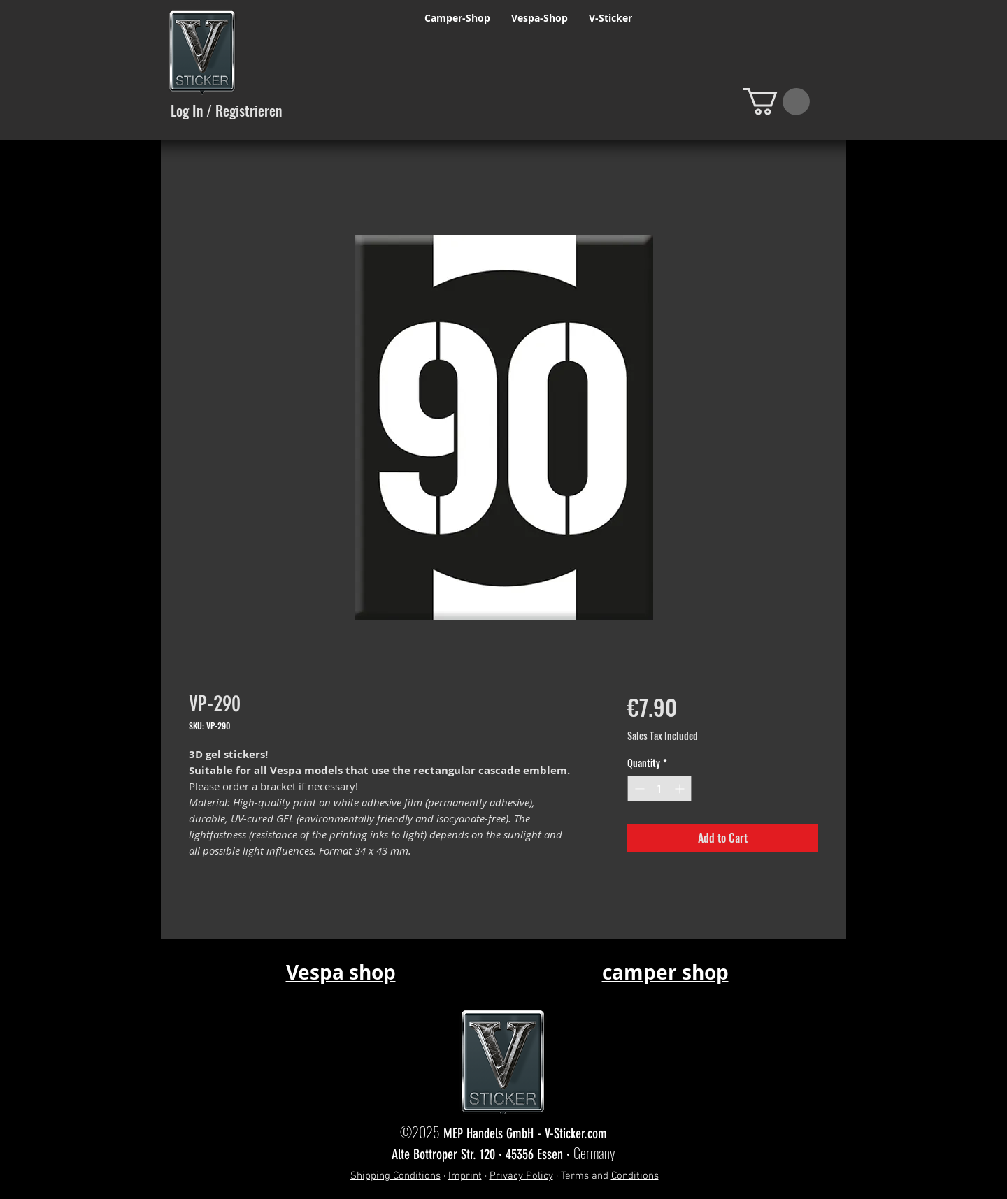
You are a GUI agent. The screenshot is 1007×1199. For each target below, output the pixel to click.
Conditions (635, 1176)
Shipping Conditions (395, 1176)
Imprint (465, 1176)
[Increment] (681, 788)
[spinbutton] (659, 788)
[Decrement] (638, 788)
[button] (776, 101)
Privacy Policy (521, 1176)
